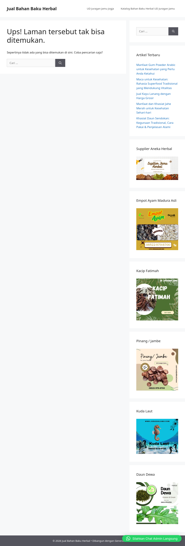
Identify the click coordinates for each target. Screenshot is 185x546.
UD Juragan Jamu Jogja (100, 8)
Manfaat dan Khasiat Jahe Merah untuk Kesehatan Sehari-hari (153, 108)
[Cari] (60, 63)
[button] (152, 538)
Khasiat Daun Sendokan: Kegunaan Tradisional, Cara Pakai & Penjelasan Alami (154, 122)
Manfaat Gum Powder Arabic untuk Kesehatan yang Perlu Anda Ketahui (155, 69)
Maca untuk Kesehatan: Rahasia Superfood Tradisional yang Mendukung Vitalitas (157, 83)
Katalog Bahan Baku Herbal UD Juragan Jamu (148, 8)
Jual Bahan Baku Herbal (32, 8)
